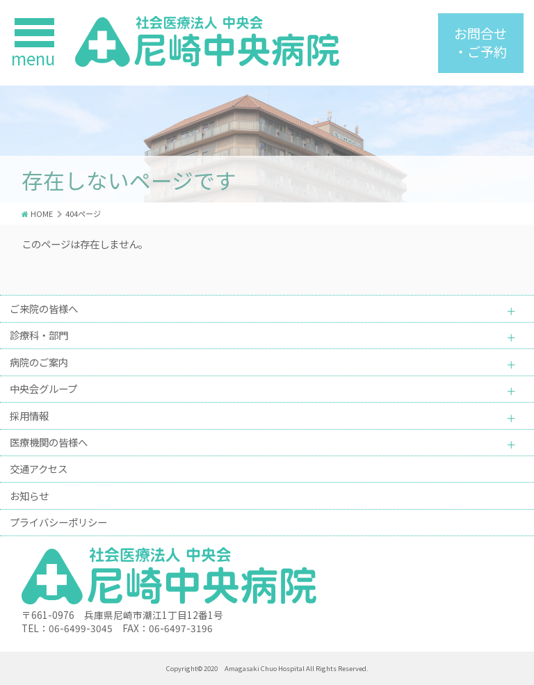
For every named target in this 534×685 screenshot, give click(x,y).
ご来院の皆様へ (44, 308)
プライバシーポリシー (58, 522)
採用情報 (29, 415)
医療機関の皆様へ (49, 442)
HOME (42, 213)
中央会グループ (43, 388)
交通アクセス (38, 468)
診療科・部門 (39, 335)
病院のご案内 (39, 362)
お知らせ (29, 495)
